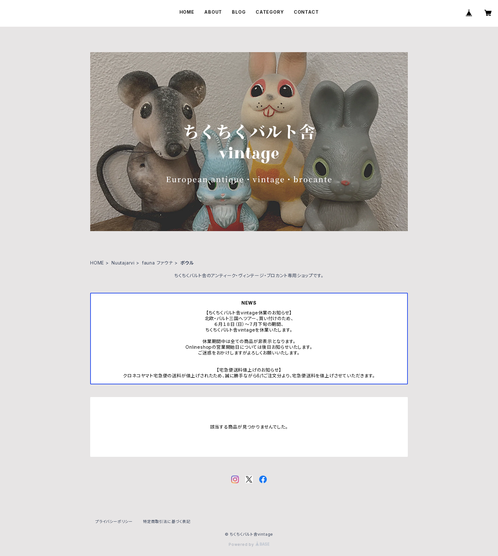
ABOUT (213, 12)
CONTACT (306, 12)
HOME (186, 12)
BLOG (239, 12)
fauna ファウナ (157, 262)
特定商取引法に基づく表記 (167, 521)
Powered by (249, 544)
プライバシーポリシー (114, 521)
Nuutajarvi (123, 262)
